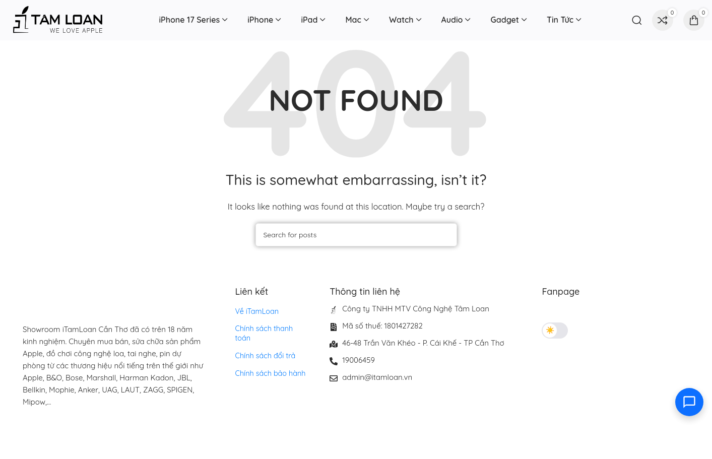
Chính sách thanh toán (271, 328)
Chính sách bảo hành (269, 362)
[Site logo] (58, 19)
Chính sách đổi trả (264, 345)
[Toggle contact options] (689, 402)
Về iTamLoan (256, 311)
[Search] (637, 20)
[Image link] (88, 431)
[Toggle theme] (555, 330)
